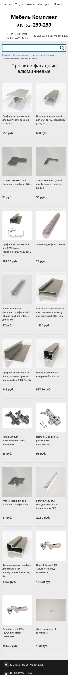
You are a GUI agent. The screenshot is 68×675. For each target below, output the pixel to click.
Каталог (8, 4)
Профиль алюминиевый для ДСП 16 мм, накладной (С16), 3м (51, 120)
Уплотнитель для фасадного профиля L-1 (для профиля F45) (49, 504)
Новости (30, 4)
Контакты (60, 4)
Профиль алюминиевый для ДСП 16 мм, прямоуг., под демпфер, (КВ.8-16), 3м (16, 376)
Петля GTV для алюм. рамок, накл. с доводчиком (47, 440)
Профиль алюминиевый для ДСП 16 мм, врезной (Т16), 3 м (15, 120)
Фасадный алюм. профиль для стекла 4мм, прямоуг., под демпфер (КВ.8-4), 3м (50, 312)
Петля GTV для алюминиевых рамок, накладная (14, 440)
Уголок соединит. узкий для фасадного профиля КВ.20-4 (49, 184)
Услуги (19, 4)
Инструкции (45, 4)
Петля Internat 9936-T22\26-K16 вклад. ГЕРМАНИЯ (47, 569)
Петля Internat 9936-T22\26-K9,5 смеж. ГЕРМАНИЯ (13, 633)
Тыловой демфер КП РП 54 (50, 244)
